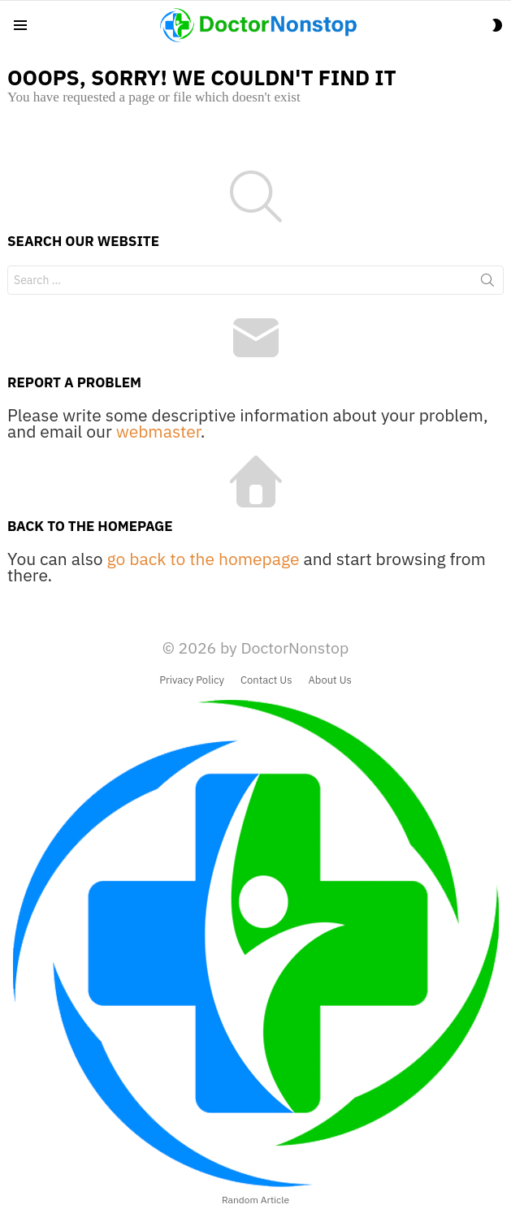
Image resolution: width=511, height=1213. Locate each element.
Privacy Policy (191, 680)
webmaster (158, 431)
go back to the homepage (203, 558)
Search (487, 283)
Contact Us (266, 680)
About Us (330, 680)
